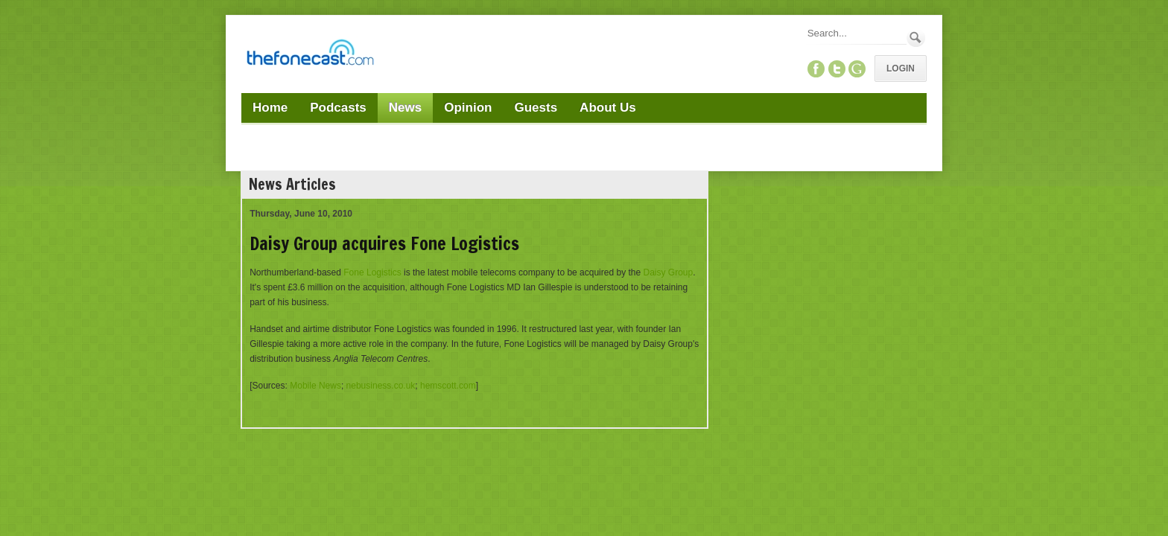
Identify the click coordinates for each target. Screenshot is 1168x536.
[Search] (856, 33)
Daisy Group (668, 272)
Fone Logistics (372, 272)
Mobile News (315, 385)
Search (916, 37)
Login (900, 68)
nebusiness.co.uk (381, 385)
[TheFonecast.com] (309, 55)
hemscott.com (448, 385)
